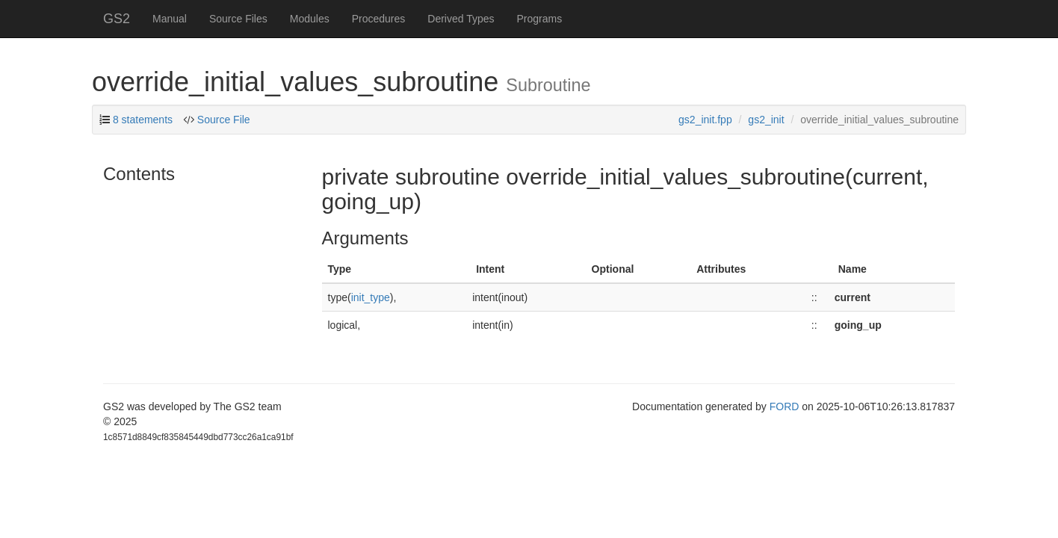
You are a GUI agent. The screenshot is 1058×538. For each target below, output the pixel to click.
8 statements (143, 120)
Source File (223, 120)
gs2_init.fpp (705, 120)
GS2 (116, 18)
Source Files (238, 19)
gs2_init (766, 120)
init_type (370, 297)
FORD (784, 406)
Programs (540, 19)
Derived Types (460, 19)
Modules (310, 19)
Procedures (379, 19)
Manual (169, 19)
